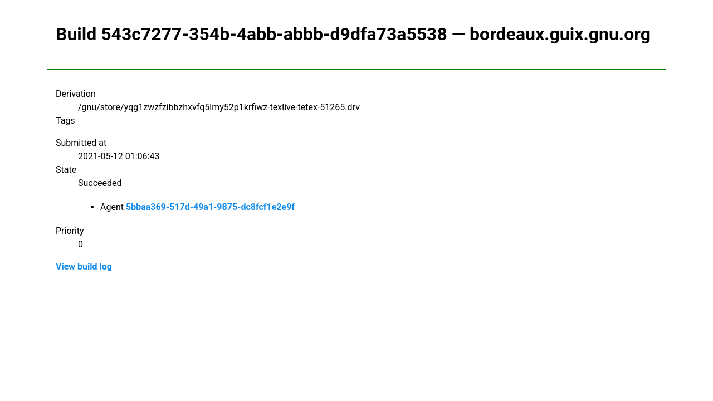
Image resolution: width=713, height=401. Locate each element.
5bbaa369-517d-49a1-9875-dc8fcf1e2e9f (210, 207)
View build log (84, 266)
